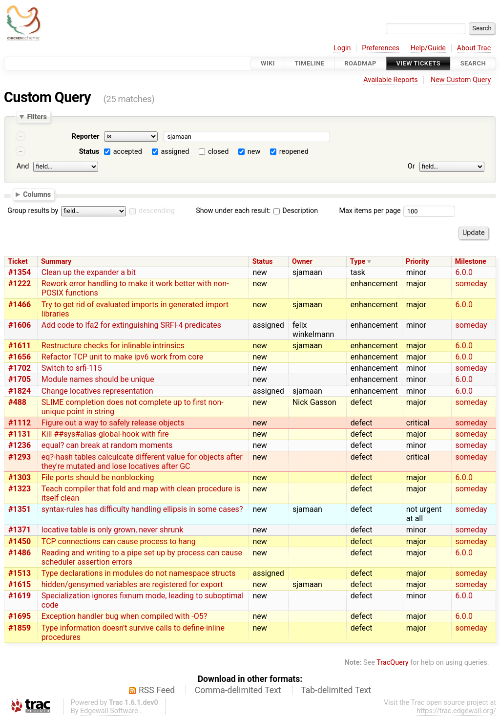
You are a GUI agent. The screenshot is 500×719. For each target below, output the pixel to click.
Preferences (380, 48)
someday (471, 283)
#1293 (19, 457)
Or (411, 166)
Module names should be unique (98, 379)
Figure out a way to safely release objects (113, 422)
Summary (56, 261)
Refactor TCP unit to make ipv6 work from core (123, 356)
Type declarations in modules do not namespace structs (139, 573)
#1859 (19, 628)
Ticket (17, 261)
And (23, 166)
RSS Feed (157, 690)
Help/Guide (428, 48)
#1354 (19, 272)
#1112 (19, 422)
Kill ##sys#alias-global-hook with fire (105, 434)
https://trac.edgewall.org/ (456, 711)
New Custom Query (461, 80)
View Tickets (418, 63)
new (254, 152)
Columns (37, 194)
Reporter (86, 136)
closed (218, 152)
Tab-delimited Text (336, 690)
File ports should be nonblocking (98, 477)
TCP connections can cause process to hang (119, 541)
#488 (17, 402)
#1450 (19, 541)
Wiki (268, 63)
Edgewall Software (109, 711)
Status (89, 152)
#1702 (19, 368)
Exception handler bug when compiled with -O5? (124, 616)
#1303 (19, 477)
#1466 (19, 304)
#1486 (19, 552)
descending (157, 211)
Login (342, 48)
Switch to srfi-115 (72, 368)
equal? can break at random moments (107, 445)
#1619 (19, 595)
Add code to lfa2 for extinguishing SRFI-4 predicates (131, 325)
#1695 (19, 616)
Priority (417, 261)
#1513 (19, 573)
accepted (127, 152)
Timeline (310, 63)
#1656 (19, 356)
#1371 (19, 529)
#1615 (19, 584)
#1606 (19, 325)
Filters (36, 117)
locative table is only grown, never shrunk (112, 529)
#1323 (19, 488)
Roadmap (360, 63)
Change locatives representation (97, 391)
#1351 (19, 509)
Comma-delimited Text (238, 690)
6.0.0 (464, 272)
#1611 (19, 345)
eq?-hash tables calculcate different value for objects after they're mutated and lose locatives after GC (142, 461)
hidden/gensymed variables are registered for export (132, 584)
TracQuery (392, 662)
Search (473, 63)
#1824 (19, 391)
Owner (302, 261)
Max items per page (369, 211)
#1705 (19, 379)
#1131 (19, 434)
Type (357, 261)
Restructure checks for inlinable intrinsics (113, 345)
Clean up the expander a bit (89, 272)
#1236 (19, 445)
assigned (175, 152)
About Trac (474, 48)
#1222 (19, 283)
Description (295, 211)
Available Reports (390, 80)
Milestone (470, 261)
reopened (294, 152)
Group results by (32, 211)
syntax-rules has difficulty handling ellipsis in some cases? (142, 509)
